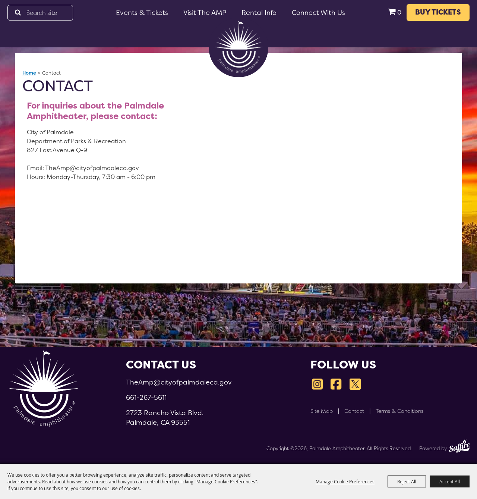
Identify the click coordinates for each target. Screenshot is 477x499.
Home (29, 72)
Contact (354, 411)
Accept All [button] (449, 481)
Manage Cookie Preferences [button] (345, 481)
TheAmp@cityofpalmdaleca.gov (179, 382)
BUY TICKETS (438, 12)
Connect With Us (318, 12)
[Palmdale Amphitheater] (238, 47)
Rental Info (259, 12)
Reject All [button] (406, 481)
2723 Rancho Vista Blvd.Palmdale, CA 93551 (164, 417)
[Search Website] (40, 13)
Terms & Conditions (399, 411)
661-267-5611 (146, 397)
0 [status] (399, 12)
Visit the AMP (204, 12)
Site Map (321, 411)
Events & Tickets (142, 12)
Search (17, 13)
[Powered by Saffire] (459, 447)
